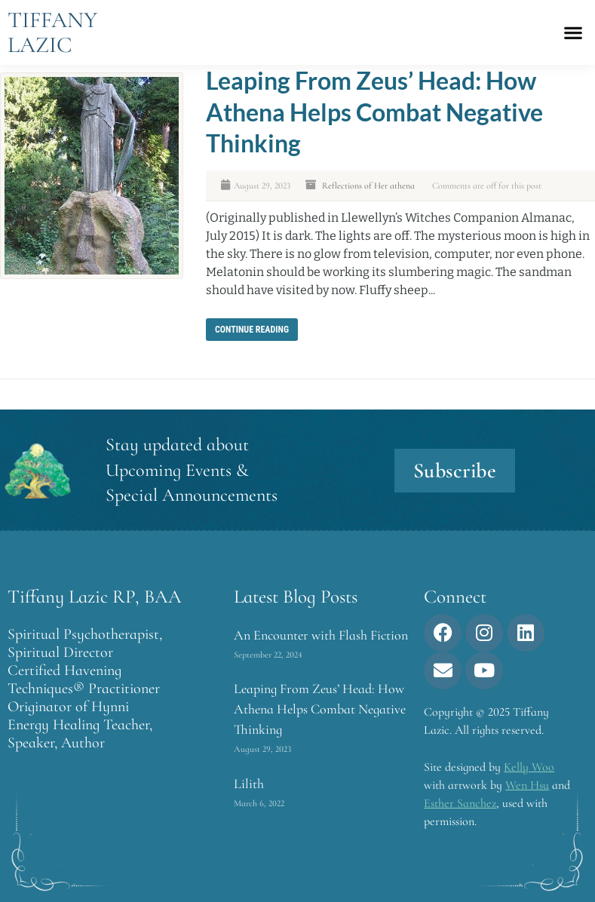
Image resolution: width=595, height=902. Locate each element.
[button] (572, 33)
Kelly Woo (529, 767)
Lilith (249, 783)
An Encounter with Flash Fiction (321, 635)
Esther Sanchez (460, 803)
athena (402, 185)
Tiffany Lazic (52, 32)
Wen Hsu (527, 785)
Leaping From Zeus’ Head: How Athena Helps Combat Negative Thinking (374, 112)
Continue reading (252, 329)
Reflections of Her (355, 185)
